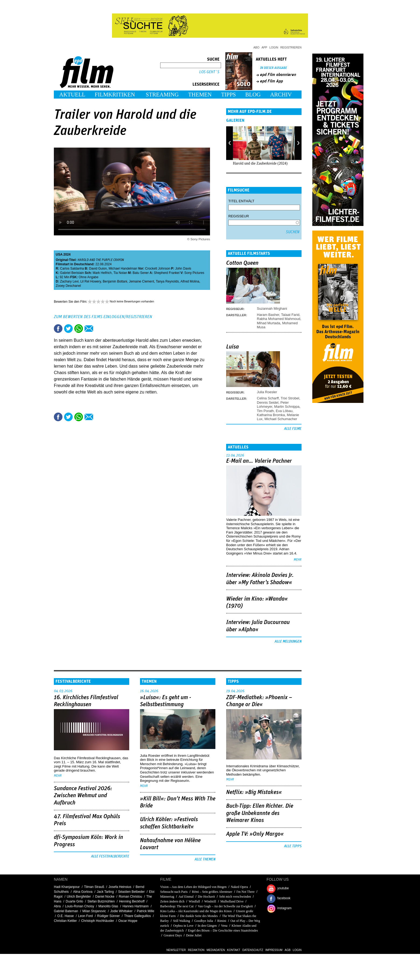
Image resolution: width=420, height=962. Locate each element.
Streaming (162, 94)
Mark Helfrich (102, 273)
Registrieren (291, 47)
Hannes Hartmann (135, 906)
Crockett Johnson (157, 268)
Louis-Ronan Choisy (79, 906)
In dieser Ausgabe (273, 68)
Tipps (228, 94)
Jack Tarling (105, 892)
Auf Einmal (186, 896)
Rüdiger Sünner (108, 916)
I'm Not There (245, 892)
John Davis (183, 268)
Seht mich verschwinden (235, 896)
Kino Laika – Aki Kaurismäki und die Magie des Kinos (196, 911)
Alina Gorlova (82, 892)
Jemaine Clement (141, 281)
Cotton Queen (242, 263)
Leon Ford (85, 916)
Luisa (232, 347)
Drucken (99, 328)
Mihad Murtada (268, 323)
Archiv (281, 94)
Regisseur (238, 216)
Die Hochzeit (206, 896)
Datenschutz (252, 949)
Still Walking (181, 921)
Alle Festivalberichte (110, 856)
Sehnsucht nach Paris (174, 892)
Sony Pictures (194, 273)
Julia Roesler (267, 392)
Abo (256, 47)
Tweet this (68, 328)
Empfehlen (89, 328)
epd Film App (271, 81)
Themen (200, 94)
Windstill (210, 901)
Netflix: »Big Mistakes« (254, 792)
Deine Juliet (194, 935)
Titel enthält (241, 201)
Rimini (221, 921)
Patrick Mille (145, 911)
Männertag (167, 896)
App (264, 47)
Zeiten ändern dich (172, 901)
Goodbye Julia (203, 921)
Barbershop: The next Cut (177, 906)
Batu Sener (140, 273)
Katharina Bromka (271, 415)
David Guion (98, 268)
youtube (283, 888)
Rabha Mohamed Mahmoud (278, 319)
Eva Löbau (284, 411)
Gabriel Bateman (66, 911)
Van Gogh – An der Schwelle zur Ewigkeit (225, 906)
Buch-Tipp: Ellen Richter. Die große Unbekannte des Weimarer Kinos (259, 813)
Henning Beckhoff (132, 901)
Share (78, 328)
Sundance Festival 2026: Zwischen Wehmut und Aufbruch (83, 796)
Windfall (194, 901)
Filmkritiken (115, 94)
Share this (58, 328)
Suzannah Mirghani (272, 308)
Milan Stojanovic (94, 911)
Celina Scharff (268, 398)
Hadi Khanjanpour (67, 887)
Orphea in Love (183, 926)
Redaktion (196, 949)
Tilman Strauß (94, 887)
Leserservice (205, 84)
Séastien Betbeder (131, 892)
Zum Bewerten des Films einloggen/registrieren (103, 317)
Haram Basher (268, 315)
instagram (284, 908)
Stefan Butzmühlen (101, 901)
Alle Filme (293, 429)
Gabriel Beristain (72, 273)
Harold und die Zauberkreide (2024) (260, 163)
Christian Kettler (65, 921)
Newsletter (176, 949)
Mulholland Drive (231, 901)
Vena (224, 926)
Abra (57, 906)
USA (59, 254)
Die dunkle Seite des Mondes (199, 916)
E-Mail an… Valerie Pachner (259, 461)
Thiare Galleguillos (137, 916)
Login (274, 47)
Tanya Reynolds (167, 281)
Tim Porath (265, 411)
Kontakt (233, 949)
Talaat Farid (290, 315)
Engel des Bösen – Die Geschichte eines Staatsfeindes (223, 930)
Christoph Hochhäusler (97, 921)
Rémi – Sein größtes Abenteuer (212, 892)
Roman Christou (130, 896)
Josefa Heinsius (119, 887)
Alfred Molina (189, 281)
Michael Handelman (122, 268)
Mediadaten (215, 949)
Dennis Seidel (267, 402)
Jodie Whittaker (121, 911)
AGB (287, 949)
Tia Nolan (120, 273)
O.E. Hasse (65, 916)
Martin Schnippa (286, 407)
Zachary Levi (69, 281)
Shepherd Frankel (167, 273)
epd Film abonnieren (278, 74)
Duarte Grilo (74, 901)
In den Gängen (207, 926)
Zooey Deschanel (68, 286)
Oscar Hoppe (128, 921)
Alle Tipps (293, 846)
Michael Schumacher (280, 419)
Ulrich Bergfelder (79, 896)
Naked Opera (239, 887)
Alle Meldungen (288, 641)
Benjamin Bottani (115, 281)
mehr (298, 559)
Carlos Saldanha (72, 268)
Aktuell (72, 94)
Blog (253, 94)
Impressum (274, 949)
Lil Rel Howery (90, 281)
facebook (283, 898)
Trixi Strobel (290, 398)
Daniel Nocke (104, 896)
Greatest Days (173, 935)
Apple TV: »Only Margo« (255, 834)
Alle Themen (205, 859)
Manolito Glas (108, 906)
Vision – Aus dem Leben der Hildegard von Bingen (193, 887)
